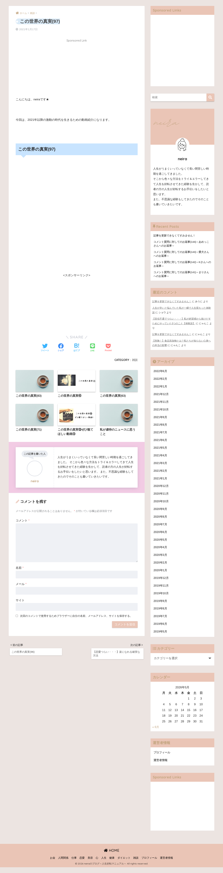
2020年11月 (161, 496)
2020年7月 (160, 527)
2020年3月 (160, 559)
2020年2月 (160, 566)
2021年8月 (160, 426)
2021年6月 (160, 442)
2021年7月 (160, 434)
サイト (20, 600)
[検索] (210, 97)
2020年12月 (161, 488)
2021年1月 (160, 481)
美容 (90, 863)
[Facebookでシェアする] (61, 347)
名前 (20, 568)
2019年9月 (160, 605)
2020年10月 (161, 504)
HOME (111, 856)
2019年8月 (160, 613)
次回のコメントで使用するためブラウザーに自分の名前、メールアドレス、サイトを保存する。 (76, 616)
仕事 (74, 863)
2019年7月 (160, 621)
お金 (52, 863)
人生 (103, 863)
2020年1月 (160, 574)
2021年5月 (160, 449)
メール (21, 584)
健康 (111, 863)
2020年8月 (160, 520)
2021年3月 (160, 465)
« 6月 (155, 732)
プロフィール (162, 758)
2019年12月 (161, 582)
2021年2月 (160, 473)
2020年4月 (160, 551)
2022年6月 (160, 371)
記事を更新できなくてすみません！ (171, 302)
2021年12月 (161, 395)
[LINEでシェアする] (92, 348)
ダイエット (123, 863)
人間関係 (63, 863)
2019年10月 (161, 598)
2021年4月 (160, 457)
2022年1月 (160, 387)
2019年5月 (160, 637)
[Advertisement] (77, 68)
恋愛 (82, 863)
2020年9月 (160, 512)
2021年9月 (160, 418)
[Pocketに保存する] (108, 347)
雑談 (135, 359)
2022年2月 (160, 379)
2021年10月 (161, 410)
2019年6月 (160, 629)
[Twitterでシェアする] (45, 347)
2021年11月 (161, 403)
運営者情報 (160, 766)
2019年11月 (161, 590)
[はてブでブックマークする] (77, 347)
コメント (22, 520)
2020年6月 (160, 535)
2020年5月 (160, 543)
